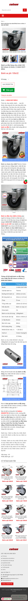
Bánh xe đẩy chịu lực (14, 435)
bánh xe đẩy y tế (18, 594)
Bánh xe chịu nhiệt (6, 340)
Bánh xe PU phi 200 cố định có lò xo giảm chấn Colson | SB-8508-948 (7, 478)
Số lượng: (4, 79)
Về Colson (4, 556)
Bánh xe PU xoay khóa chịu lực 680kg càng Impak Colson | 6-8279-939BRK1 (21, 537)
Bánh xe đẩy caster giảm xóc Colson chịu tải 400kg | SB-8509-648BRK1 (7, 517)
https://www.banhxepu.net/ (16, 589)
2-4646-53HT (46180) (11, 222)
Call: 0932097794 (8, 84)
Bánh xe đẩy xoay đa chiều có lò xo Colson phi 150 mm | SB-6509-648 (21, 478)
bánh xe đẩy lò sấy (6, 446)
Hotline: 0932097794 (7, 584)
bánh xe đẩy (13, 592)
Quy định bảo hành (6, 562)
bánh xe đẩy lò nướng (17, 444)
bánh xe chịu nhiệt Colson (12, 448)
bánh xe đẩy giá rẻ (12, 596)
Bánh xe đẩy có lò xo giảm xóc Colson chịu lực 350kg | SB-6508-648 (21, 498)
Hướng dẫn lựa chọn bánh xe (8, 558)
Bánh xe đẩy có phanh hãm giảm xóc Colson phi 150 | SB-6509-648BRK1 (7, 498)
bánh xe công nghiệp (6, 592)
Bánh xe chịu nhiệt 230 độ (15, 440)
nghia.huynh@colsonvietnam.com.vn (10, 578)
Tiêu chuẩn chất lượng (7, 565)
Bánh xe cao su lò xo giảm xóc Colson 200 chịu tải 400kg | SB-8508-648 (7, 537)
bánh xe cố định (20, 224)
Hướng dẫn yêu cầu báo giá (8, 560)
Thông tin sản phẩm (6, 95)
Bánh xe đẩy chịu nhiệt (15, 433)
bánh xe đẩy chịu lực (15, 442)
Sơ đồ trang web (5, 567)
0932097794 (5, 576)
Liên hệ (3, 569)
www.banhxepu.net (7, 580)
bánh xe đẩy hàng (20, 592)
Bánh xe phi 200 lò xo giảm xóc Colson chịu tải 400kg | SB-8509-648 (21, 517)
